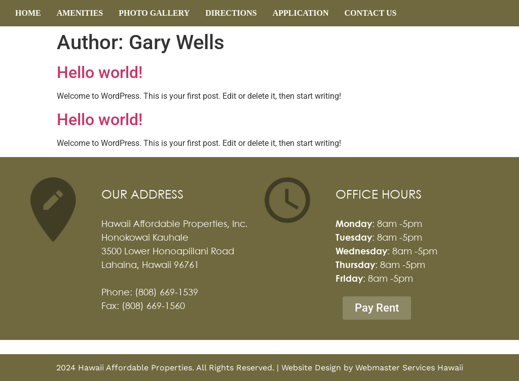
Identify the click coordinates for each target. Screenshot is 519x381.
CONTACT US (371, 13)
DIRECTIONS (230, 13)
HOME (28, 13)
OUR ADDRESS (142, 195)
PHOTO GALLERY (154, 13)
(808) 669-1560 (153, 306)
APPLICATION (301, 13)
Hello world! (99, 72)
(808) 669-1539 (166, 292)
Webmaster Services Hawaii (409, 367)
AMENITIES (80, 13)
